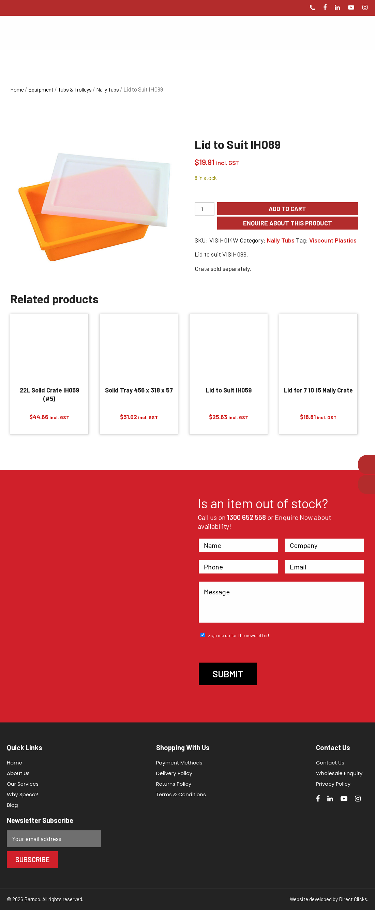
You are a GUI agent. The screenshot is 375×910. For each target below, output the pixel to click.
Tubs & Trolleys (75, 89)
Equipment (41, 89)
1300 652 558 (246, 517)
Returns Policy (174, 783)
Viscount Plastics (333, 240)
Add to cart (287, 208)
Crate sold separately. (223, 268)
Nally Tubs (107, 89)
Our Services (23, 783)
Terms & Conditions (181, 794)
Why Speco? (22, 794)
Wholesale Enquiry (339, 773)
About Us (18, 773)
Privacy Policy (333, 783)
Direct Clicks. (353, 899)
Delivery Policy (174, 773)
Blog (12, 805)
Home (17, 89)
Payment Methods (179, 762)
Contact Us (330, 762)
